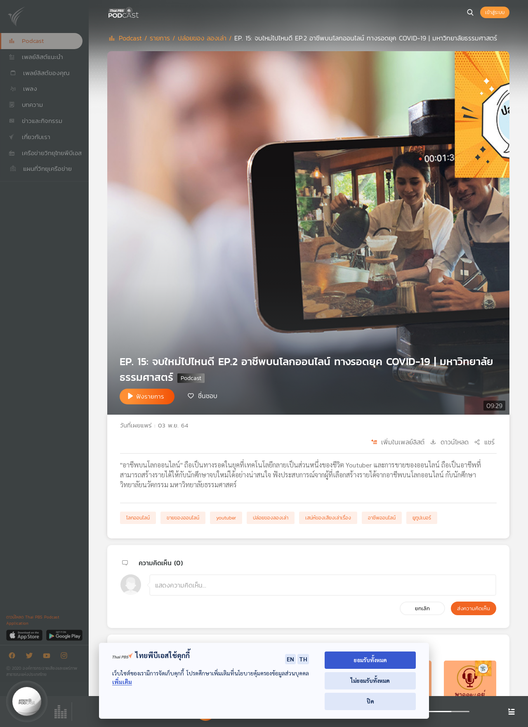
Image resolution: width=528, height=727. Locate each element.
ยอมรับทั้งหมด (370, 659)
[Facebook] (14, 657)
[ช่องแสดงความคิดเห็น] (322, 585)
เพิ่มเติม (122, 681)
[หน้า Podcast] (140, 12)
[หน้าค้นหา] (470, 12)
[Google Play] (64, 635)
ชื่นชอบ (207, 396)
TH (303, 659)
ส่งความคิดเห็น (473, 608)
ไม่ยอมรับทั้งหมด (370, 680)
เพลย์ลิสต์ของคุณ (39, 73)
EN (290, 659)
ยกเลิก (422, 608)
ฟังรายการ (150, 396)
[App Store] (25, 635)
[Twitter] (31, 657)
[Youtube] (49, 657)
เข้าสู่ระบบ (494, 12)
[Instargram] (66, 657)
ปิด (370, 701)
